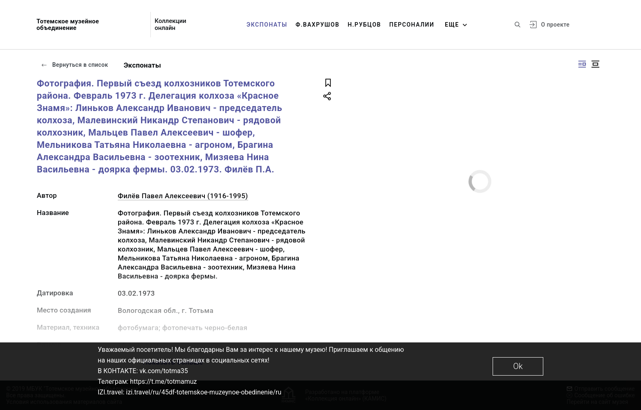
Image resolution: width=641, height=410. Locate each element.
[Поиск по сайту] (517, 24)
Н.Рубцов (364, 24)
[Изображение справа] (582, 64)
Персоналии (411, 24)
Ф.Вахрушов (317, 24)
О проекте (555, 24)
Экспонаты (267, 24)
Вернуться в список (74, 64)
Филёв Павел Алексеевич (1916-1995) (183, 196)
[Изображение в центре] (595, 64)
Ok (517, 366)
